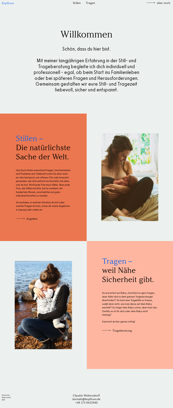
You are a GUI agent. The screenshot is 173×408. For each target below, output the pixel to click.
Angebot (32, 219)
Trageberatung (122, 330)
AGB (3, 400)
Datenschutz (6, 397)
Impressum (6, 395)
